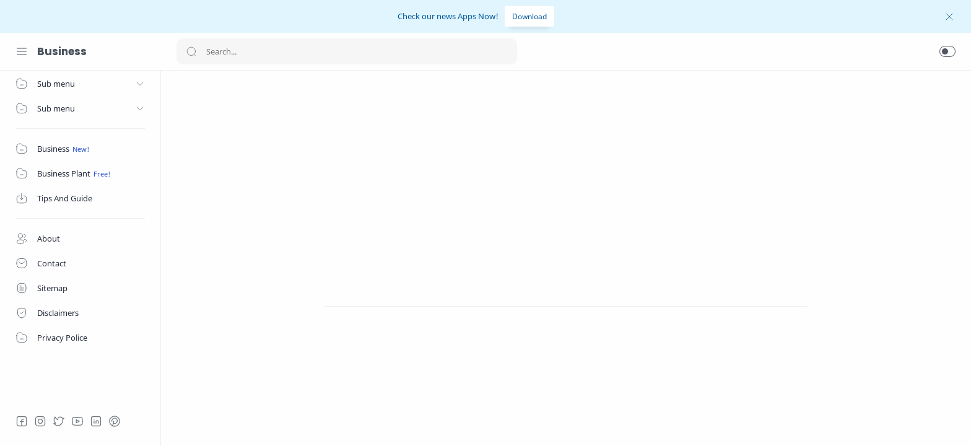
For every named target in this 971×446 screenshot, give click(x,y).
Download (529, 16)
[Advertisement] (566, 173)
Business (62, 51)
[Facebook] (21, 421)
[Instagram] (40, 421)
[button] (947, 51)
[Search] (346, 51)
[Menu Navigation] (21, 51)
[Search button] (191, 51)
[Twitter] (59, 421)
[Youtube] (77, 421)
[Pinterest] (114, 421)
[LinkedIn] (96, 421)
